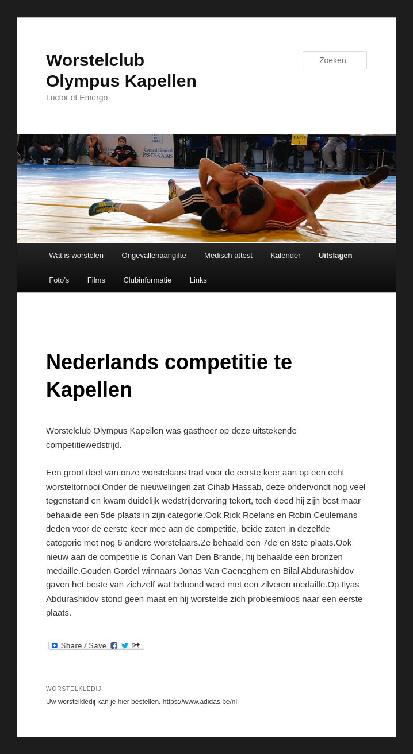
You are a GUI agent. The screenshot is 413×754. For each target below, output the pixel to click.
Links (198, 280)
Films (96, 280)
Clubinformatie (147, 280)
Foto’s (59, 280)
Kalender (285, 255)
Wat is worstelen (76, 255)
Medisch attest (228, 255)
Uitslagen (336, 255)
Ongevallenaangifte (154, 255)
